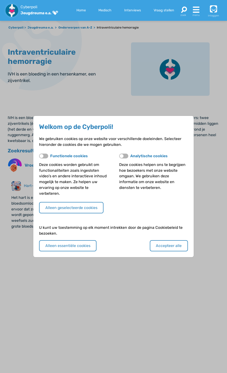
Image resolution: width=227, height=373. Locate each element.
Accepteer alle (169, 245)
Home (81, 10)
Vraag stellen (164, 10)
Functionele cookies (69, 156)
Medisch (104, 10)
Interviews (132, 10)
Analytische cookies (149, 156)
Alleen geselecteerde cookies (71, 207)
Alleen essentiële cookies (67, 245)
